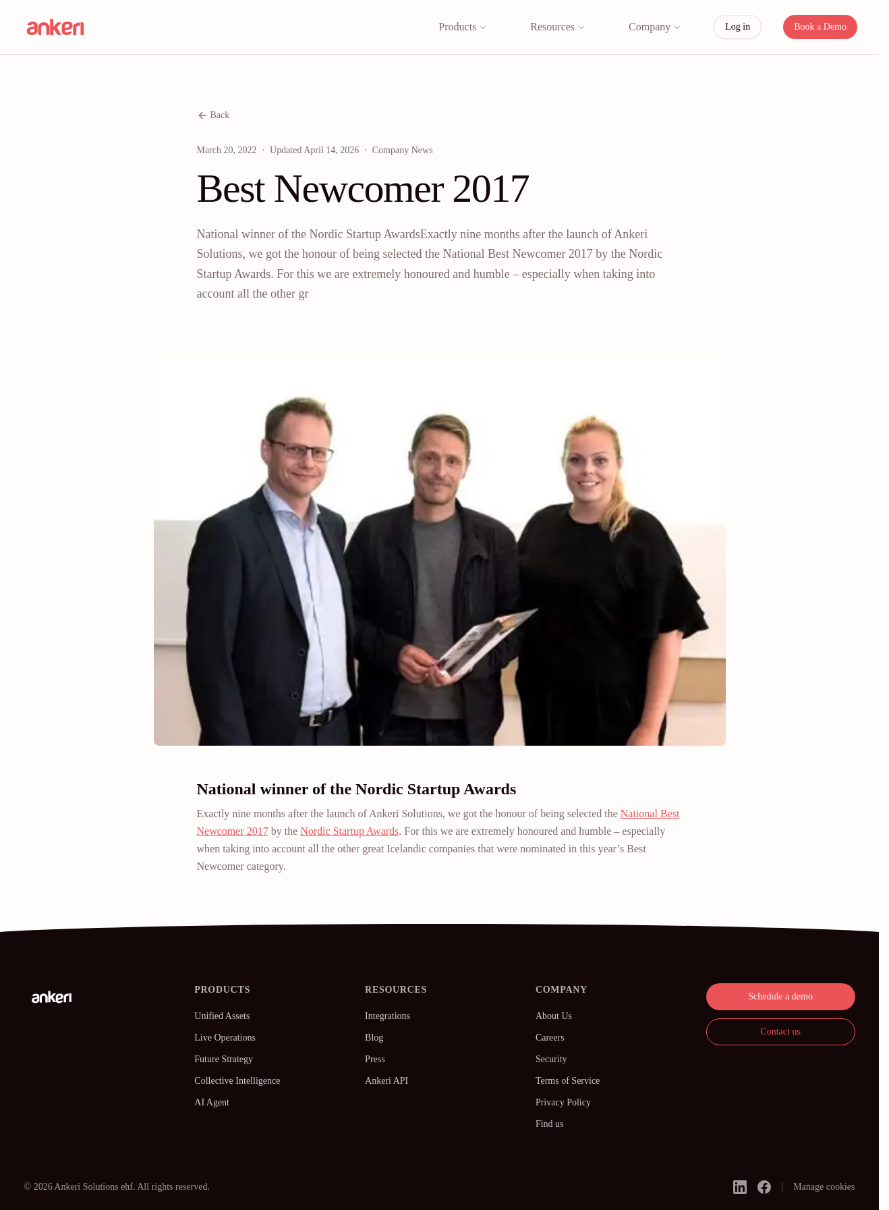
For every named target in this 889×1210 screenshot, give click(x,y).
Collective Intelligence (237, 1081)
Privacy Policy (563, 1102)
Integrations (387, 1016)
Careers (550, 1038)
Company (655, 26)
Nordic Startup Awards (349, 831)
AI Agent (211, 1102)
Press (375, 1059)
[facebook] (764, 1187)
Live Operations (225, 1038)
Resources (557, 26)
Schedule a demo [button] (780, 996)
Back (213, 115)
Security (551, 1059)
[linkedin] (740, 1187)
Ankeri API (386, 1081)
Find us (550, 1124)
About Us (554, 1016)
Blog (374, 1038)
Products (462, 26)
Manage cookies (824, 1187)
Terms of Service (568, 1081)
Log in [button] (737, 27)
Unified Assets (222, 1016)
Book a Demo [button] (820, 27)
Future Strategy (223, 1059)
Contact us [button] (780, 1031)
